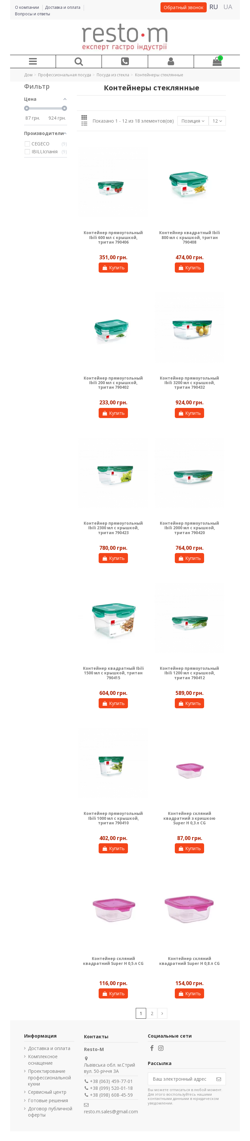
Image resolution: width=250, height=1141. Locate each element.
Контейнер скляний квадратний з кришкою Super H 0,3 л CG (189, 818)
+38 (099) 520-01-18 (111, 1088)
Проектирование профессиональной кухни (49, 1077)
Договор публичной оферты (50, 1111)
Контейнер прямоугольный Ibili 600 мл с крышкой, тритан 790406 (113, 237)
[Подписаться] (219, 1079)
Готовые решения (48, 1100)
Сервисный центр (47, 1092)
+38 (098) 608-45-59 (111, 1095)
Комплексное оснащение (43, 1059)
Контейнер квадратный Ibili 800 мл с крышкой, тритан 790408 (189, 237)
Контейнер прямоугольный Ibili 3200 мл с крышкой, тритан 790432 (189, 382)
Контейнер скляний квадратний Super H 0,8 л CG (189, 961)
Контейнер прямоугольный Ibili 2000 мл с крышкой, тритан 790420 (189, 527)
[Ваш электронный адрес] (180, 1079)
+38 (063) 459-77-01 (111, 1081)
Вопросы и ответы (32, 14)
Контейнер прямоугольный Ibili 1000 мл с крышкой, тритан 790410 (113, 818)
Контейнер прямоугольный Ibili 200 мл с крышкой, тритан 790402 (113, 382)
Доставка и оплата (63, 7)
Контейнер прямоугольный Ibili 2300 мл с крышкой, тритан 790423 (113, 527)
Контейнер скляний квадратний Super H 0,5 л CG (113, 961)
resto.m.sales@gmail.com (111, 1111)
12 (217, 121)
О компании (27, 7)
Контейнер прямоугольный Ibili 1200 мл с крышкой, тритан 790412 (189, 673)
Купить (113, 267)
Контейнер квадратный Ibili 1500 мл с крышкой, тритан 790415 (113, 673)
